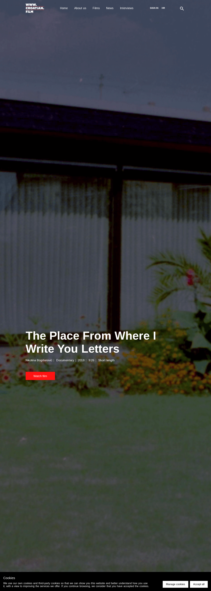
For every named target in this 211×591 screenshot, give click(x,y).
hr (163, 8)
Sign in (154, 8)
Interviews (126, 8)
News (109, 8)
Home (64, 8)
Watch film (40, 376)
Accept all (198, 584)
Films (96, 8)
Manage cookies (175, 584)
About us (80, 8)
